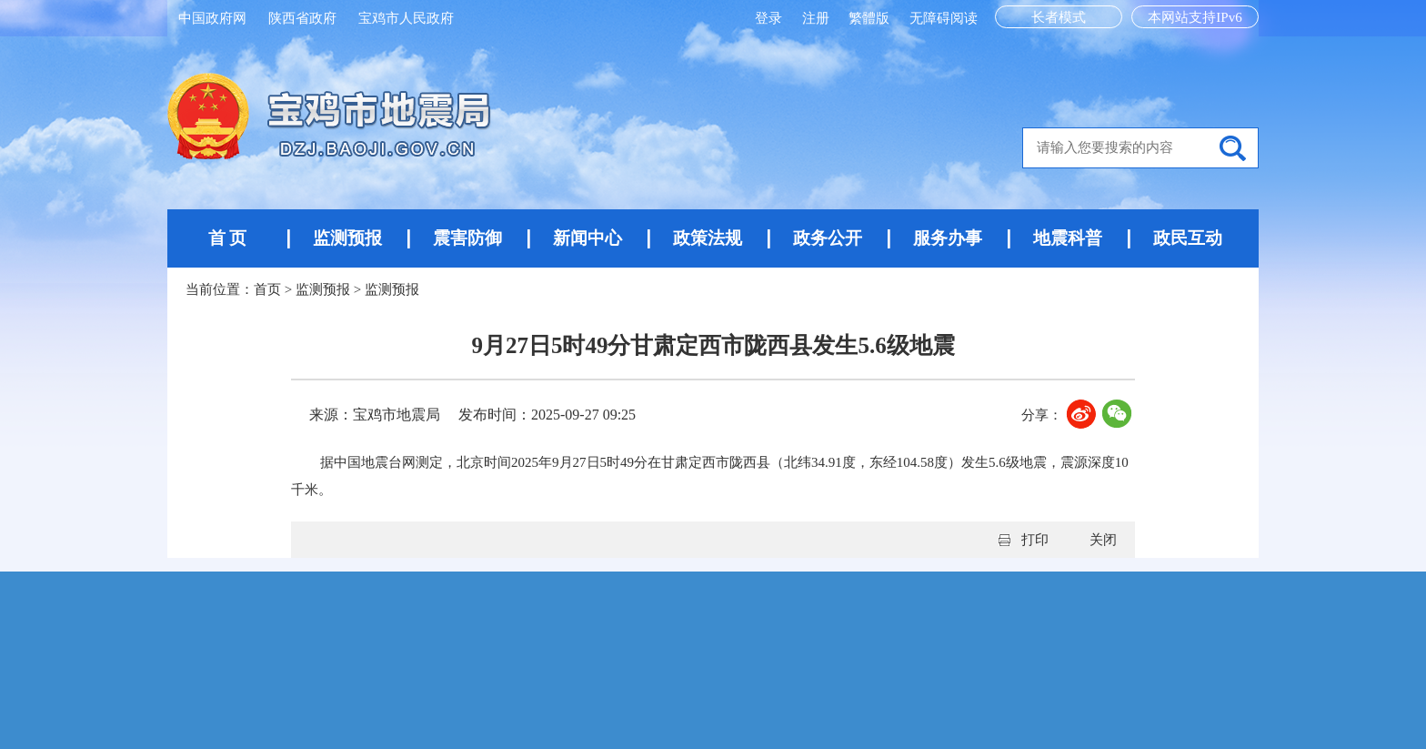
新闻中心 (587, 238)
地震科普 (1067, 238)
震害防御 (467, 238)
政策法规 (707, 238)
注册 (817, 18)
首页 (267, 289)
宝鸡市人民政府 (406, 18)
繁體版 (869, 18)
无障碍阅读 (943, 18)
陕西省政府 (302, 18)
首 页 (227, 238)
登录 (770, 18)
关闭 (1103, 539)
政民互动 (1187, 238)
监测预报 (347, 238)
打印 (1035, 539)
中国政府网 (212, 18)
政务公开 (827, 238)
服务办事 (947, 238)
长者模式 (1058, 17)
